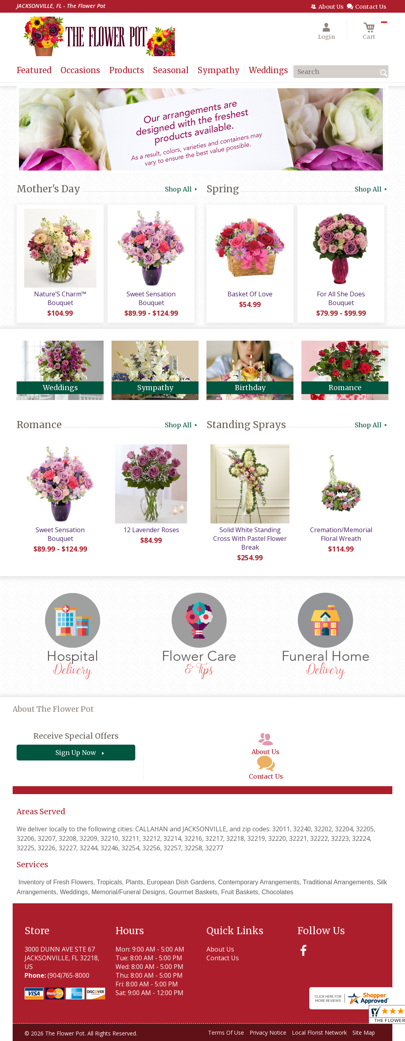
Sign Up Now (75, 753)
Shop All (182, 189)
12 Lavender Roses (151, 529)
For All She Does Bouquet (341, 298)
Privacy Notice (268, 1032)
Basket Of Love (250, 294)
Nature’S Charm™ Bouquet (60, 298)
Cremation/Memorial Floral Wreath (341, 534)
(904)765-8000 (68, 975)
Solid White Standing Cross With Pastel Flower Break (250, 538)
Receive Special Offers (76, 736)
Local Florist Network (319, 1032)
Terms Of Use (226, 1032)
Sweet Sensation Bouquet (151, 298)
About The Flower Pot (53, 709)
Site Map (363, 1032)
